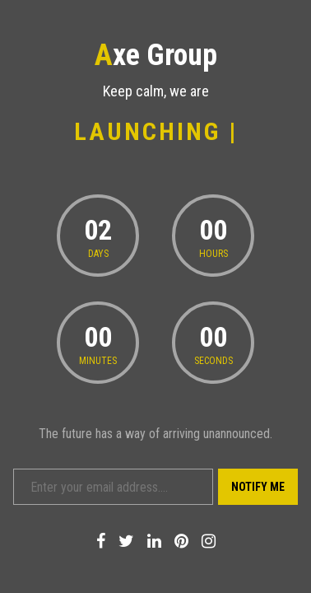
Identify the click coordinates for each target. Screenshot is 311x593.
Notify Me (258, 486)
